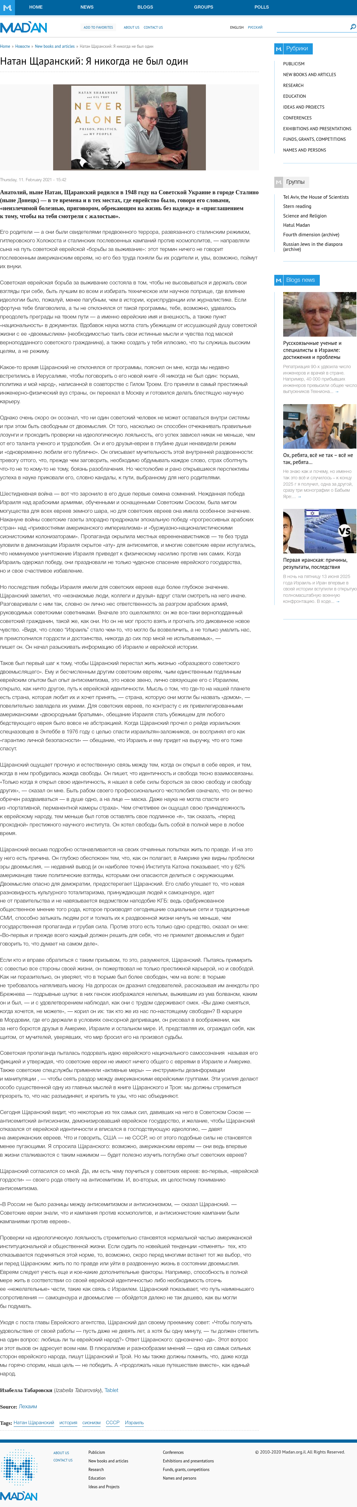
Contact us (153, 27)
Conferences (297, 118)
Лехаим (28, 1406)
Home (36, 7)
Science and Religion (304, 215)
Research (293, 85)
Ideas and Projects (304, 107)
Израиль (134, 1423)
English (236, 27)
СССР (113, 1423)
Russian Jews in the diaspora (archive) (313, 246)
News (87, 7)
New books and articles (55, 46)
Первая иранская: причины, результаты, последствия (315, 563)
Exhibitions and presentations (317, 129)
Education (294, 96)
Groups (203, 7)
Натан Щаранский (34, 1423)
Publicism (293, 64)
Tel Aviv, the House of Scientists (316, 197)
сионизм (91, 1423)
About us (131, 27)
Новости (22, 46)
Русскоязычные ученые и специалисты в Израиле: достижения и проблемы (312, 350)
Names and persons (304, 150)
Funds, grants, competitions (314, 139)
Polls (262, 7)
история (68, 1423)
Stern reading (297, 206)
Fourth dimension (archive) (311, 234)
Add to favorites (98, 27)
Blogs (145, 7)
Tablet (111, 1390)
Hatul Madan (296, 225)
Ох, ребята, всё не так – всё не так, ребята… (318, 459)
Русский (255, 27)
